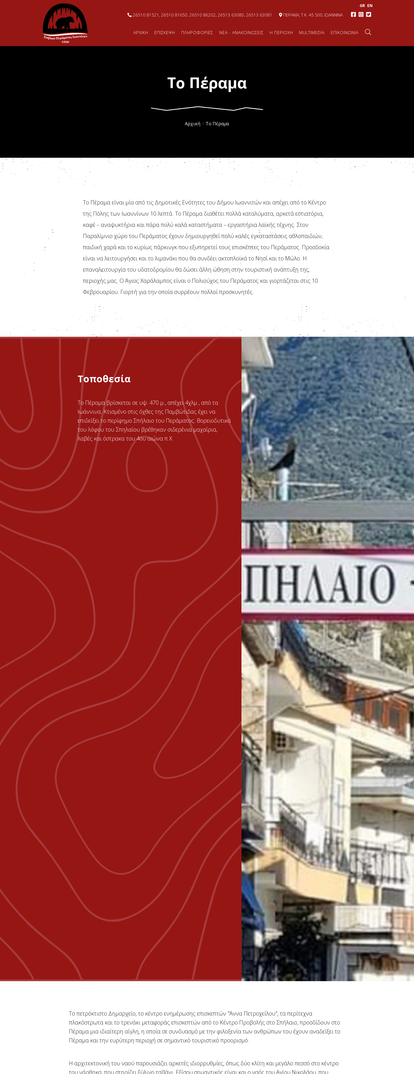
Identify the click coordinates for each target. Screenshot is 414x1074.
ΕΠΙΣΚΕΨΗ (164, 32)
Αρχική (192, 124)
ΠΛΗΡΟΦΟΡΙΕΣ (197, 32)
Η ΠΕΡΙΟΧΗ (281, 32)
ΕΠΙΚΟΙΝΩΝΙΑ (345, 32)
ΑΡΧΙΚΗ (140, 32)
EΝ (368, 5)
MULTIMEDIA (312, 32)
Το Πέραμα (217, 124)
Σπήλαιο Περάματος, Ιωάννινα (65, 23)
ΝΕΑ (241, 32)
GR (360, 5)
